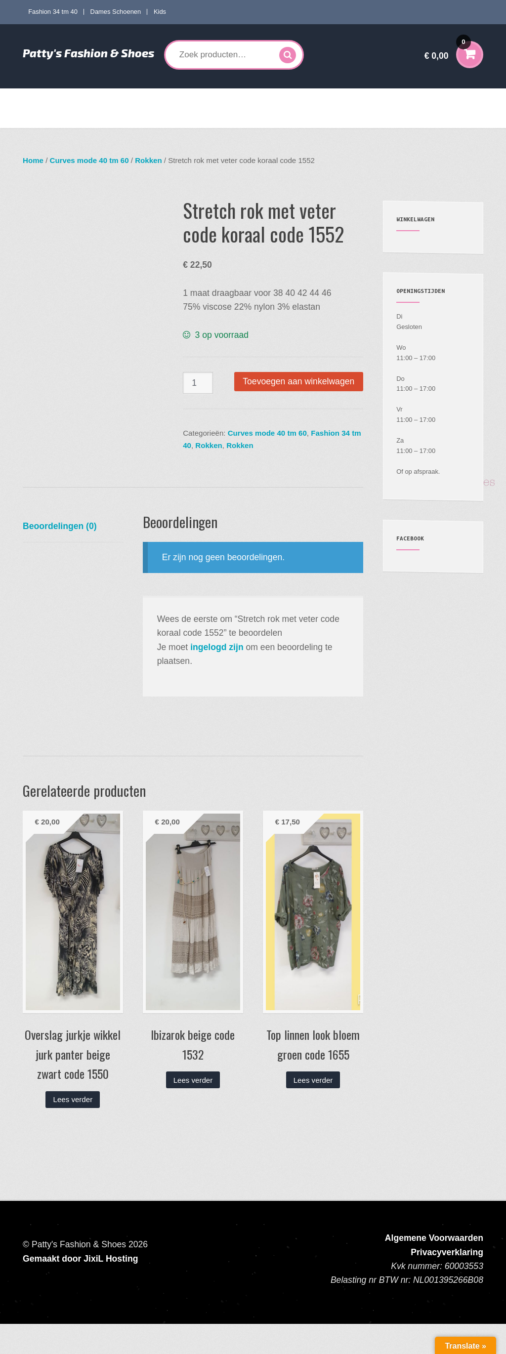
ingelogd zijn (217, 677)
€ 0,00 (447, 49)
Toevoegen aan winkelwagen (298, 381)
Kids (160, 11)
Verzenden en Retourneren (72, 118)
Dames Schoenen (115, 11)
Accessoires (350, 98)
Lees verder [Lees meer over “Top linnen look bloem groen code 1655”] (313, 1110)
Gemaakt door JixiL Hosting (80, 1288)
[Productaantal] (198, 383)
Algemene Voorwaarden (434, 1267)
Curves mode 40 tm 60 (168, 98)
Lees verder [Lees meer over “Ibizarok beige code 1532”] (193, 1110)
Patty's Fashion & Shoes (88, 53)
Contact (136, 118)
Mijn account (408, 98)
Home (40, 98)
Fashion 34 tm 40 (53, 11)
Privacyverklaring (447, 1282)
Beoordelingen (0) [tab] (60, 556)
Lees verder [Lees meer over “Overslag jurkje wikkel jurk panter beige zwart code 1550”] (73, 1129)
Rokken (148, 160)
